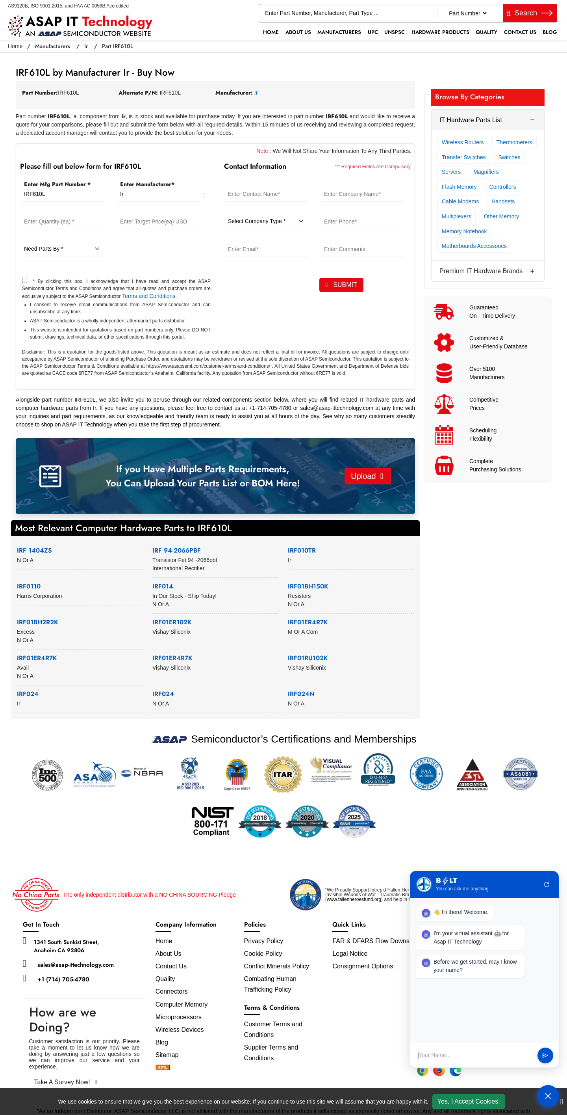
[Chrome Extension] (422, 1070)
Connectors (172, 991)
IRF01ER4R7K (308, 622)
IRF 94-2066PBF (176, 550)
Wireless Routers (463, 142)
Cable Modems (460, 201)
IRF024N (301, 693)
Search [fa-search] (530, 13)
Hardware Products (440, 32)
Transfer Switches (464, 157)
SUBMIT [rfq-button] (341, 284)
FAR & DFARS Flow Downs (371, 941)
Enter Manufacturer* (147, 184)
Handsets (503, 201)
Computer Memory (182, 1004)
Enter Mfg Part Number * (57, 184)
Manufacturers (339, 32)
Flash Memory (459, 187)
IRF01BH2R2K (37, 622)
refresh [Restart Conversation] (547, 884)
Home (271, 32)
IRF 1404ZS (34, 550)
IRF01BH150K (308, 586)
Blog (550, 32)
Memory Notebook (464, 231)
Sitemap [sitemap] (170, 1055)
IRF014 (162, 586)
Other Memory (501, 216)
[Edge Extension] (455, 1070)
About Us (298, 32)
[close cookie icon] (561, 1102)
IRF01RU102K (308, 658)
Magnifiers (486, 172)
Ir (86, 46)
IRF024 (28, 693)
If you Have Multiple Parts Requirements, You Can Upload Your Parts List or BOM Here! (203, 476)
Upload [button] (367, 476)
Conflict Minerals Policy (276, 966)
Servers (451, 172)
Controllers (502, 187)
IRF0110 (29, 586)
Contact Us (520, 32)
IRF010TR (302, 550)
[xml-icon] (163, 1068)
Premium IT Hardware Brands (481, 271)
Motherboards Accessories (474, 246)
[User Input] (474, 1055)
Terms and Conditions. (149, 296)
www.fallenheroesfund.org (354, 899)
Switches (509, 157)
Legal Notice (349, 953)
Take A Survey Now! (66, 1082)
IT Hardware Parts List (470, 120)
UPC (373, 32)
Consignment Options (362, 966)
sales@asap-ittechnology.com (75, 965)
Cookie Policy (263, 953)
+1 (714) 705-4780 (63, 979)
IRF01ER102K (172, 622)
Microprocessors (179, 1017)
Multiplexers (456, 216)
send (545, 1055)
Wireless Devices (180, 1029)
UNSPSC (394, 32)
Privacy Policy (264, 941)
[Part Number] (467, 13)
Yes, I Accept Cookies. (468, 1101)
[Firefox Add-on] (439, 1070)
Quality (486, 32)
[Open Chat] (548, 1096)
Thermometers (514, 142)
